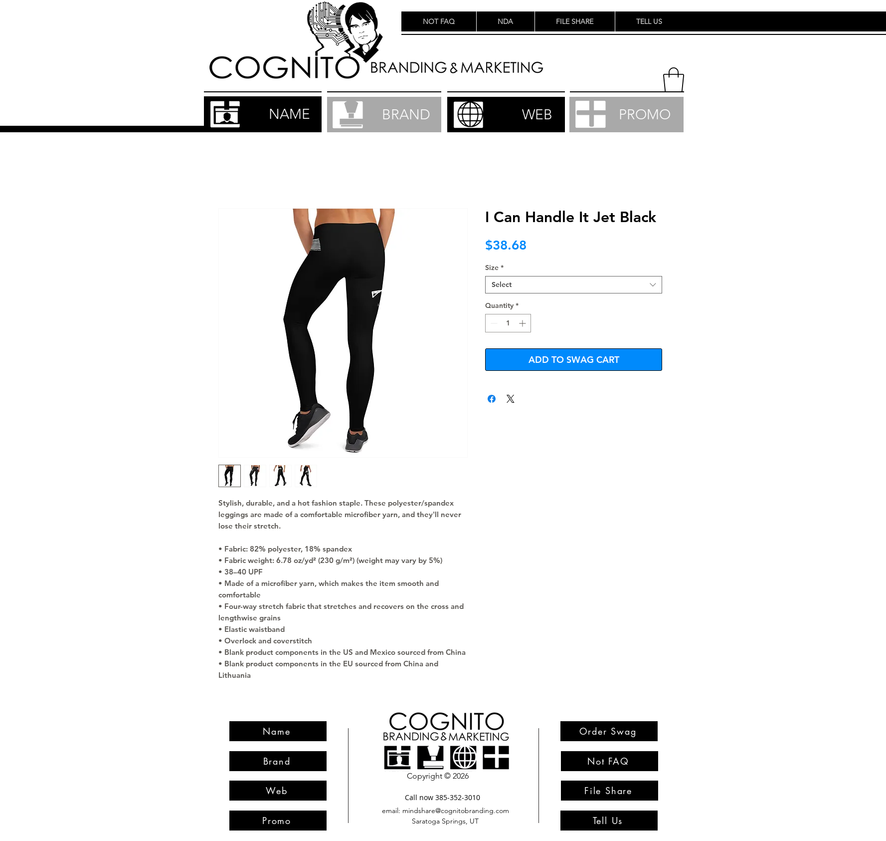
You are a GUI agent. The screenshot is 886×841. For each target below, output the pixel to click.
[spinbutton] (508, 323)
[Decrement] (493, 323)
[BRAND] (384, 114)
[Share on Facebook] (492, 399)
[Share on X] (511, 399)
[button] (673, 79)
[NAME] (263, 114)
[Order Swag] (609, 731)
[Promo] (278, 821)
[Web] (278, 791)
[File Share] (609, 791)
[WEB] (506, 114)
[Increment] (523, 323)
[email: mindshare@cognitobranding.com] (445, 811)
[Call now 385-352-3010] (442, 797)
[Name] (278, 731)
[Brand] (278, 761)
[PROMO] (626, 114)
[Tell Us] (609, 821)
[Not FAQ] (609, 761)
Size (494, 268)
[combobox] (573, 284)
